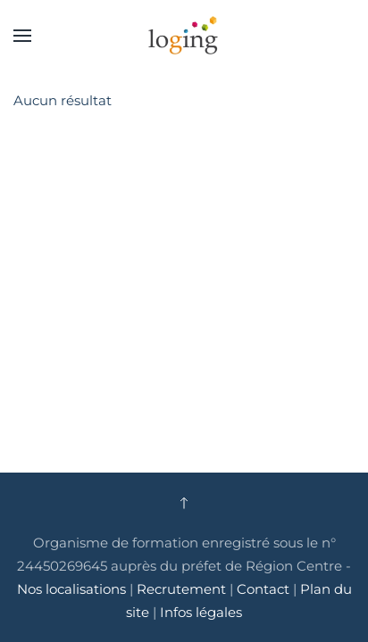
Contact (265, 588)
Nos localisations (71, 588)
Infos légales (201, 612)
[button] (22, 35)
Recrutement (181, 588)
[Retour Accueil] (184, 35)
